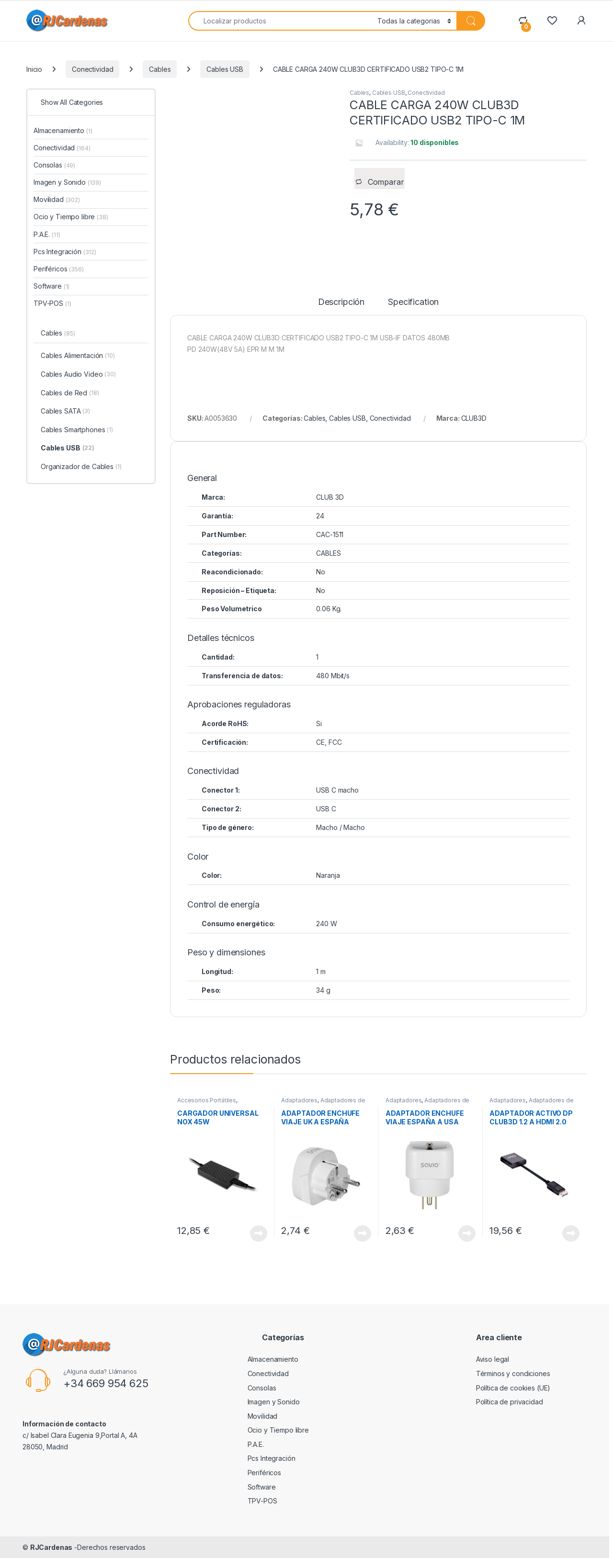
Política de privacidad (509, 1402)
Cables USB (224, 69)
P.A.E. (47, 234)
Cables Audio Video (78, 375)
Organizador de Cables (81, 467)
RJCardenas (51, 1547)
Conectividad (92, 69)
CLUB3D (474, 418)
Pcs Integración (65, 251)
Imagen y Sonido (67, 182)
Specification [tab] (413, 302)
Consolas (54, 165)
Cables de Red (70, 393)
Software (51, 286)
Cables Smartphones (77, 430)
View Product (258, 1233)
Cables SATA (65, 411)
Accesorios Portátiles (206, 1100)
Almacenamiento (63, 130)
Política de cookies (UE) (513, 1388)
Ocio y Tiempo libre (71, 217)
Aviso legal (492, 1359)
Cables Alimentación (78, 356)
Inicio (34, 69)
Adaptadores (299, 1100)
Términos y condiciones (513, 1373)
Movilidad (57, 199)
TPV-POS (52, 303)
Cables (159, 69)
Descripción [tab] (341, 302)
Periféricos (59, 269)
